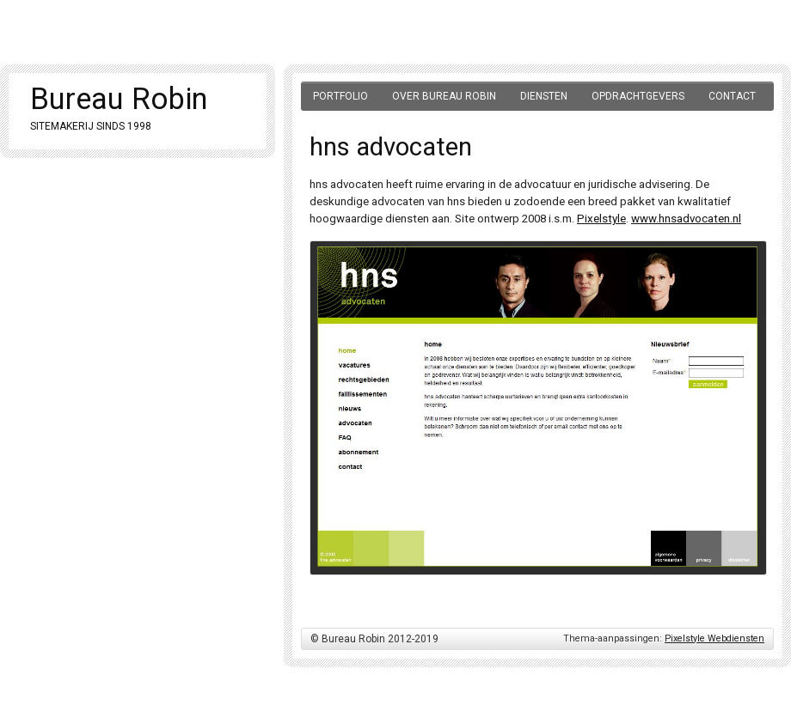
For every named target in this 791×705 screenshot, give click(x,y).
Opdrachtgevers (638, 96)
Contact (732, 96)
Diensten (543, 96)
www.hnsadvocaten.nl (686, 218)
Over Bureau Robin (444, 96)
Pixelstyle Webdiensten (714, 638)
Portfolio (340, 96)
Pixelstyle (601, 218)
